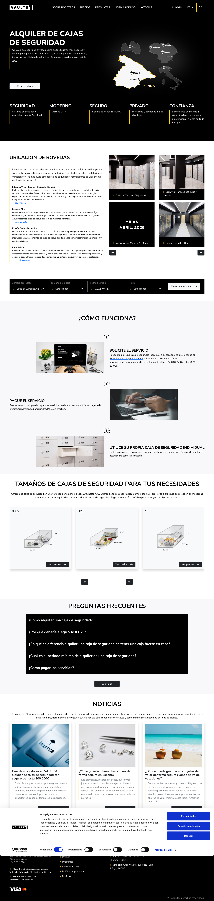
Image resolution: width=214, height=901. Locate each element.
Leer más (107, 684)
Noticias (146, 7)
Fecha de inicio (98, 283)
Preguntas (102, 7)
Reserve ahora (25, 86)
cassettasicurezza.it (24, 260)
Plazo (132, 283)
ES (190, 7)
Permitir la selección (189, 871)
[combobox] (30, 289)
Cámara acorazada (21, 283)
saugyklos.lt (20, 202)
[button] (107, 620)
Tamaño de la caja (60, 283)
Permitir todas (188, 861)
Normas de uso (125, 7)
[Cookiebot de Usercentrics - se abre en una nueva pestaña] (19, 895)
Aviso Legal (68, 852)
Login (177, 7)
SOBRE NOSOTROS (63, 7)
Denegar (188, 881)
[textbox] (68, 289)
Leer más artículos (107, 826)
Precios (85, 7)
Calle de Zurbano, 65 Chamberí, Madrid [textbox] (29, 288)
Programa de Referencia (75, 847)
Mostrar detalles (164, 895)
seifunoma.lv (21, 222)
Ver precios (57, 564)
